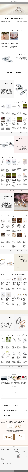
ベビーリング (2, 461)
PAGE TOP (14, 446)
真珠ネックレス (2, 460)
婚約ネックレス (2, 459)
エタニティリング (2, 458)
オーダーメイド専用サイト (3, 455)
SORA (1, 456)
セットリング (2, 457)
